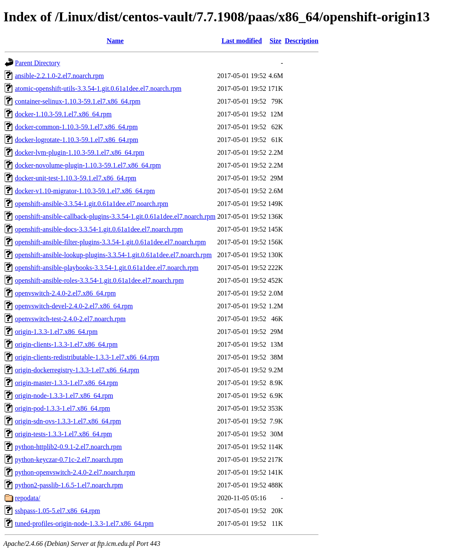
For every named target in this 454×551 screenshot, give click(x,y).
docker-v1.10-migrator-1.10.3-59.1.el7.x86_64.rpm (85, 190)
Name (115, 40)
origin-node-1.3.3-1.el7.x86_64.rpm (64, 395)
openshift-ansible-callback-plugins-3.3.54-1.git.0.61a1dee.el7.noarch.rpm (115, 216)
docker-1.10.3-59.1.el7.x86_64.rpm (63, 114)
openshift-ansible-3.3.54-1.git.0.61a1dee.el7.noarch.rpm (91, 203)
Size (276, 40)
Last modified (241, 40)
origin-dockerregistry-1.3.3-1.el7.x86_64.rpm (77, 370)
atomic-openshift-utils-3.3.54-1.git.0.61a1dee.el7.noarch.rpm (98, 88)
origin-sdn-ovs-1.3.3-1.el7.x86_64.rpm (68, 421)
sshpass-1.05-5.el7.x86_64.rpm (57, 510)
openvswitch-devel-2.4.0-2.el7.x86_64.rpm (74, 306)
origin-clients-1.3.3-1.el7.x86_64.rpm (66, 344)
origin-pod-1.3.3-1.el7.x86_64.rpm (62, 408)
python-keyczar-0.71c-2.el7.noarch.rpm (69, 459)
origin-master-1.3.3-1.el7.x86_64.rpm (66, 382)
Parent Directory (37, 63)
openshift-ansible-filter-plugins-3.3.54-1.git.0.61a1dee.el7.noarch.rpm (110, 242)
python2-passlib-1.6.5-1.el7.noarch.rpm (69, 485)
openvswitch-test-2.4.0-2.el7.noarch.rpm (70, 318)
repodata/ (27, 498)
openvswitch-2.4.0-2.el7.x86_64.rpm (65, 293)
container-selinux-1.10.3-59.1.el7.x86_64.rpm (78, 101)
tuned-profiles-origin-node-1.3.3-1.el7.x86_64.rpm (84, 523)
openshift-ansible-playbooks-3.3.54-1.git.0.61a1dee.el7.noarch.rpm (106, 267)
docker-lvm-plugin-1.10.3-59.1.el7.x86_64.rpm (79, 152)
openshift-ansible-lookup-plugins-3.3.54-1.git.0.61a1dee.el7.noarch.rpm (113, 254)
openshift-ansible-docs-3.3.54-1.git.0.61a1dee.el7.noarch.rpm (99, 229)
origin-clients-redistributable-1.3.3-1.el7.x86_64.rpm (87, 357)
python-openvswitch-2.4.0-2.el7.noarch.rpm (75, 472)
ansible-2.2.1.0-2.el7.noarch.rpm (59, 75)
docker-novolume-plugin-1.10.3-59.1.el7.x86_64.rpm (88, 165)
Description (302, 40)
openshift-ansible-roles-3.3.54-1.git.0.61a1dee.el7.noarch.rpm (99, 280)
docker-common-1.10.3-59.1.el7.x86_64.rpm (76, 126)
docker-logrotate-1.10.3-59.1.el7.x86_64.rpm (76, 139)
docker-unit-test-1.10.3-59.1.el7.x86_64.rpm (75, 178)
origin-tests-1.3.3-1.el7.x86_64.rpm (63, 434)
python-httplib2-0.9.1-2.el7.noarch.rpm (68, 446)
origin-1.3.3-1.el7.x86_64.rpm (56, 331)
